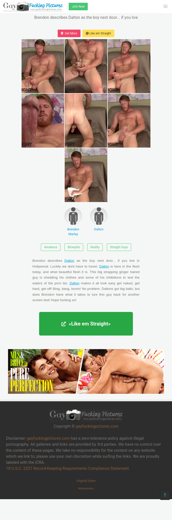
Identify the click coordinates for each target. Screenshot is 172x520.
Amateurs (50, 247)
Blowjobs (74, 247)
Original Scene (86, 481)
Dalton (99, 219)
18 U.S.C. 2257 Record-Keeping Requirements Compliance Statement (67, 468)
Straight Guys (119, 247)
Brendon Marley (73, 221)
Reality (95, 247)
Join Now (78, 6)
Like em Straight (98, 33)
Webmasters (86, 488)
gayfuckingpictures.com (97, 426)
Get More (69, 33)
